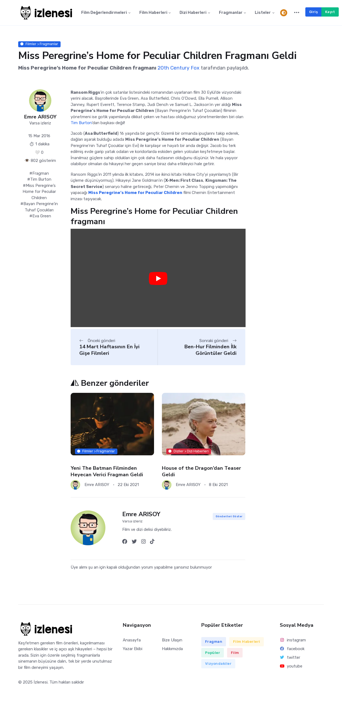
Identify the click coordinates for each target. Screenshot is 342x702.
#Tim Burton (39, 179)
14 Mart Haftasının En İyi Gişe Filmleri (109, 350)
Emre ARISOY (40, 117)
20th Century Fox (178, 68)
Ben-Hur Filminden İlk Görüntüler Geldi (210, 350)
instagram (293, 640)
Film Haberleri (153, 12)
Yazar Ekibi (132, 648)
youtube (291, 666)
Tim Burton (81, 123)
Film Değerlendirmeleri (104, 12)
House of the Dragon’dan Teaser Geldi (201, 471)
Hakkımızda (172, 648)
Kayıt (330, 12)
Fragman (213, 642)
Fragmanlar (231, 12)
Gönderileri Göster (229, 516)
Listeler (263, 12)
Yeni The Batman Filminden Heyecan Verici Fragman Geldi (107, 471)
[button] (296, 12)
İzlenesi (41, 682)
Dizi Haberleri (193, 12)
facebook (292, 648)
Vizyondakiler (218, 664)
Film (235, 653)
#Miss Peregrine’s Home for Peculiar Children (39, 191)
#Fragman (39, 173)
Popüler (212, 653)
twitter (290, 657)
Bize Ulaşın (172, 640)
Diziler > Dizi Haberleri (189, 451)
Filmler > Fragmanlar (39, 44)
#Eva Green (40, 216)
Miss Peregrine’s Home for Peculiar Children (135, 192)
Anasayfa (132, 640)
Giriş (313, 12)
